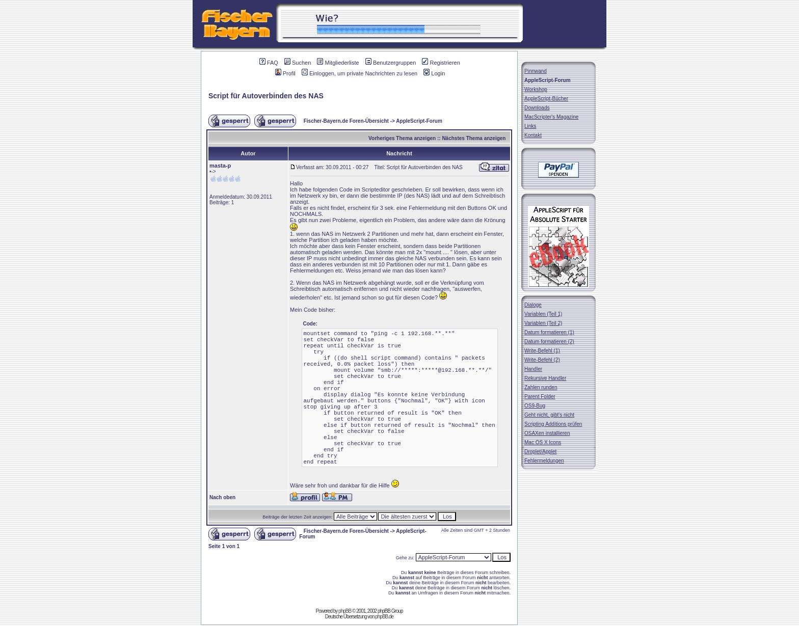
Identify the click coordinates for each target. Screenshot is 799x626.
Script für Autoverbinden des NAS (266, 96)
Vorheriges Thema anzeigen (402, 138)
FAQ (268, 63)
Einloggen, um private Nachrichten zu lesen (359, 73)
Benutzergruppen (390, 63)
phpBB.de (384, 616)
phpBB (344, 611)
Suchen (297, 63)
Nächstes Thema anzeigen (473, 138)
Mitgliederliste (338, 63)
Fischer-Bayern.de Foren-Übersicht (346, 121)
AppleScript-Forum (419, 121)
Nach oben (222, 497)
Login (434, 73)
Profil (285, 73)
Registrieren (441, 63)
